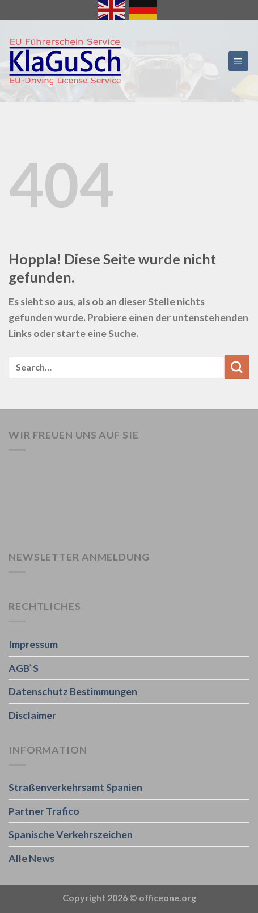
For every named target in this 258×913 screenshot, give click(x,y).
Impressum (33, 644)
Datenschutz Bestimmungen (73, 691)
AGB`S (24, 668)
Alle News (31, 858)
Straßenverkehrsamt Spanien (75, 787)
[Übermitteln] (237, 367)
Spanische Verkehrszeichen (71, 834)
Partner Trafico (44, 811)
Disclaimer (32, 715)
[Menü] (238, 61)
